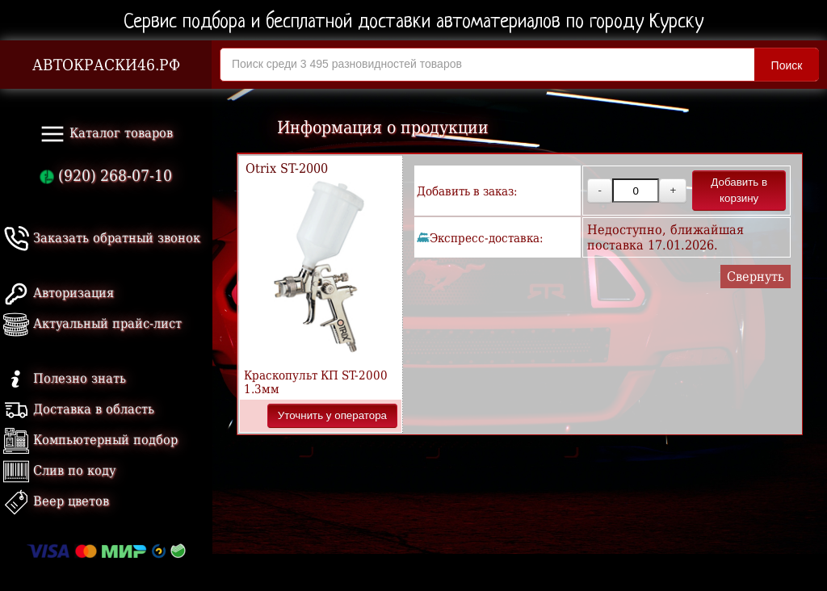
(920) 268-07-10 (106, 175)
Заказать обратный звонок (101, 237)
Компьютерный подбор (90, 439)
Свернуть (755, 276)
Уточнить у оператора (332, 415)
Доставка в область (78, 409)
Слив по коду (59, 470)
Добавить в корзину (739, 190)
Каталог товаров (106, 134)
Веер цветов (56, 501)
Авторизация (58, 292)
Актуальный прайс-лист (92, 323)
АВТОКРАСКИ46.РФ (106, 65)
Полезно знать (64, 378)
